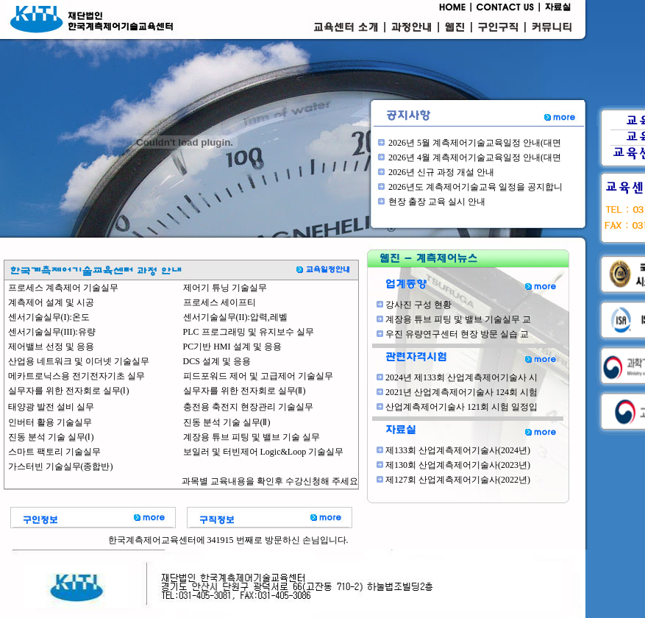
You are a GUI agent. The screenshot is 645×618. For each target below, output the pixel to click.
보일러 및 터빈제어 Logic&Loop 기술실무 (263, 452)
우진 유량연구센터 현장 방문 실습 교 (457, 334)
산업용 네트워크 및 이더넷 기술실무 (78, 361)
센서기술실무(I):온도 (49, 317)
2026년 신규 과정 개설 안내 (441, 172)
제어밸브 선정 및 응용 (51, 346)
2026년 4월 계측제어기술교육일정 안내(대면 (474, 157)
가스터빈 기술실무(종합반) (60, 466)
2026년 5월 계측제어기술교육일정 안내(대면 (474, 143)
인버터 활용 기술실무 (50, 422)
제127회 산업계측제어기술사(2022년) (457, 480)
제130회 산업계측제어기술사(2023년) (457, 465)
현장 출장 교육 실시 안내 (436, 201)
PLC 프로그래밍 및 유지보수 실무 (248, 332)
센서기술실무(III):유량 (52, 332)
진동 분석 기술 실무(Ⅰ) (51, 437)
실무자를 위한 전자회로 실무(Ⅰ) (68, 391)
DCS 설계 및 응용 (217, 361)
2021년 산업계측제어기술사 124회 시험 (461, 392)
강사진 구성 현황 (418, 304)
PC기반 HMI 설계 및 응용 (232, 346)
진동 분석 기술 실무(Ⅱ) (227, 422)
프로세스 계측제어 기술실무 (63, 288)
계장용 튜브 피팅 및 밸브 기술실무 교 (458, 319)
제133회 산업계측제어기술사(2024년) (457, 450)
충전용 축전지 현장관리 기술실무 (248, 407)
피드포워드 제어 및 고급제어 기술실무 (258, 376)
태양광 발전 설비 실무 (51, 407)
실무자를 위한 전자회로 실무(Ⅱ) (244, 391)
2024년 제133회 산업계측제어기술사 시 (461, 377)
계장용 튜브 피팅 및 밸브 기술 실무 (251, 437)
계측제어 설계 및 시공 (51, 302)
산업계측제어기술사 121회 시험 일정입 (461, 407)
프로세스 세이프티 (219, 302)
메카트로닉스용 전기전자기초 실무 (76, 376)
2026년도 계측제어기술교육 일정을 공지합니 (475, 187)
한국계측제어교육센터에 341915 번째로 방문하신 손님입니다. (228, 540)
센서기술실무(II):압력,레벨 (235, 317)
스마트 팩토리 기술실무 (54, 452)
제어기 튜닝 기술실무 (225, 288)
